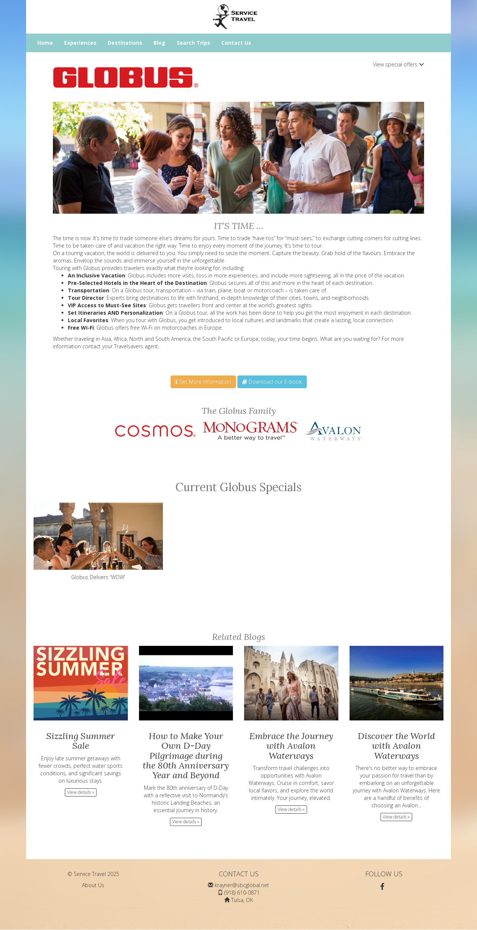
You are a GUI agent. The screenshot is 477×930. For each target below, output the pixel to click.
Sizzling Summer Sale (80, 740)
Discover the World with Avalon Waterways (396, 745)
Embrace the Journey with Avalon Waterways (291, 745)
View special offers (398, 64)
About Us (93, 885)
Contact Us (236, 42)
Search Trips (193, 42)
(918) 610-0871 (242, 892)
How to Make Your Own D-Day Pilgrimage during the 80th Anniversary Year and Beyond (186, 755)
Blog (159, 42)
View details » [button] (80, 792)
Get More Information (203, 381)
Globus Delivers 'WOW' (98, 542)
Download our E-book (272, 381)
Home (45, 42)
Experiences (80, 42)
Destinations (125, 42)
